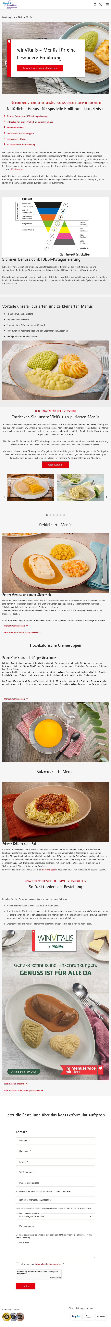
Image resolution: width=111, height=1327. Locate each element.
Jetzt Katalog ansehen (15, 1083)
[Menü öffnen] (107, 4)
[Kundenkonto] (100, 4)
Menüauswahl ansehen (16, 625)
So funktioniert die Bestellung (21, 144)
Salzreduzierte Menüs (16, 138)
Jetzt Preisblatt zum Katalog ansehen (22, 632)
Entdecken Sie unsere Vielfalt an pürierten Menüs (30, 121)
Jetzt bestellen (55, 464)
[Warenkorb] (95, 4)
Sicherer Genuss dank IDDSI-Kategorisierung (27, 116)
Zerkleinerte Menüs (15, 127)
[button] (47, 515)
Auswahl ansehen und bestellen (40, 68)
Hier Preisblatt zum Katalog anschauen (23, 1090)
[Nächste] (107, 497)
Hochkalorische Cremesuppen (20, 133)
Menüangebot (8, 17)
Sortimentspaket (49, 869)
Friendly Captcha (55, 1277)
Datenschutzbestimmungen (47, 1264)
